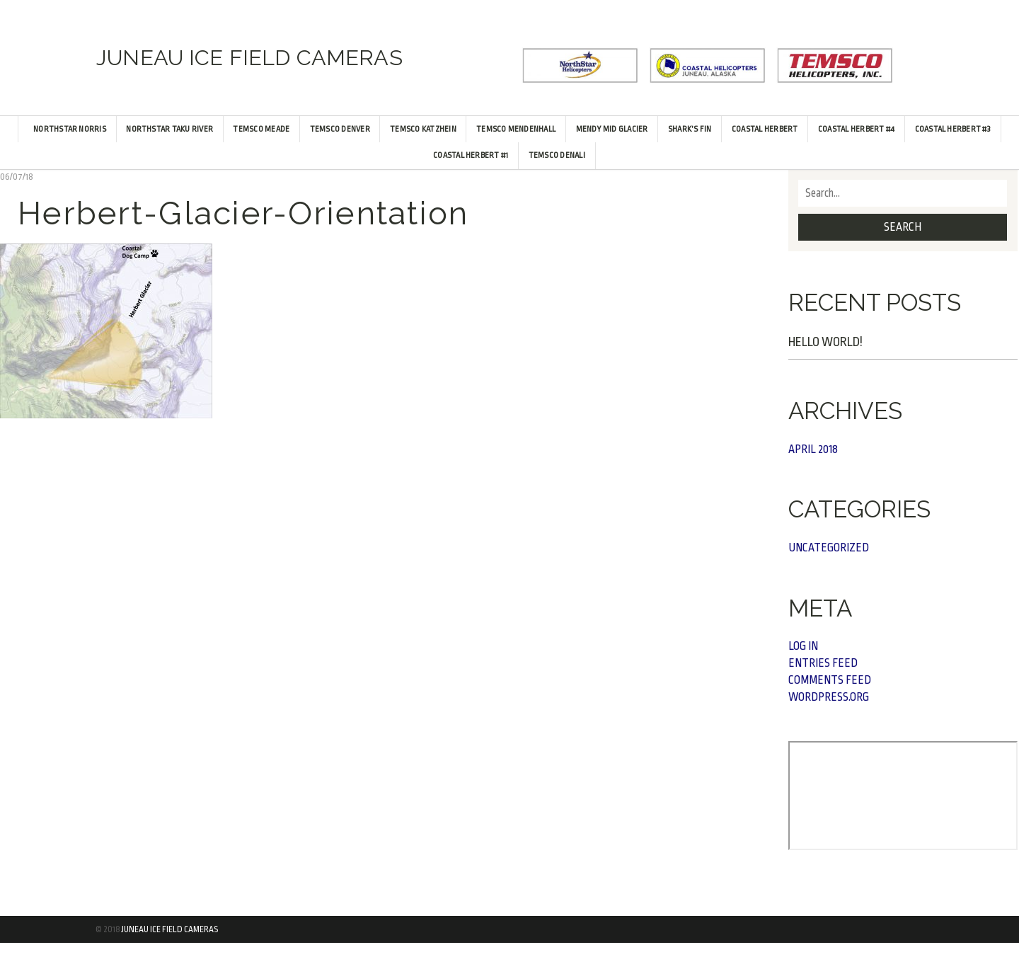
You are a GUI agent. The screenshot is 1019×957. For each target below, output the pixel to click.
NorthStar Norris (69, 129)
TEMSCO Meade (261, 129)
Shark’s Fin (690, 129)
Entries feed (823, 663)
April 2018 (813, 449)
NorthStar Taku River (169, 129)
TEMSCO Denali (557, 155)
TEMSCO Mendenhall (515, 129)
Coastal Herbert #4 (856, 129)
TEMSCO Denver (340, 129)
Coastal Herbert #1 (470, 155)
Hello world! (825, 342)
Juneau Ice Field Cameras (169, 929)
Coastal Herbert (765, 129)
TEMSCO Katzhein (423, 129)
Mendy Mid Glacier (612, 129)
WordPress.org (828, 697)
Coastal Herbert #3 (953, 129)
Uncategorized (828, 547)
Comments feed (829, 680)
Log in (803, 646)
